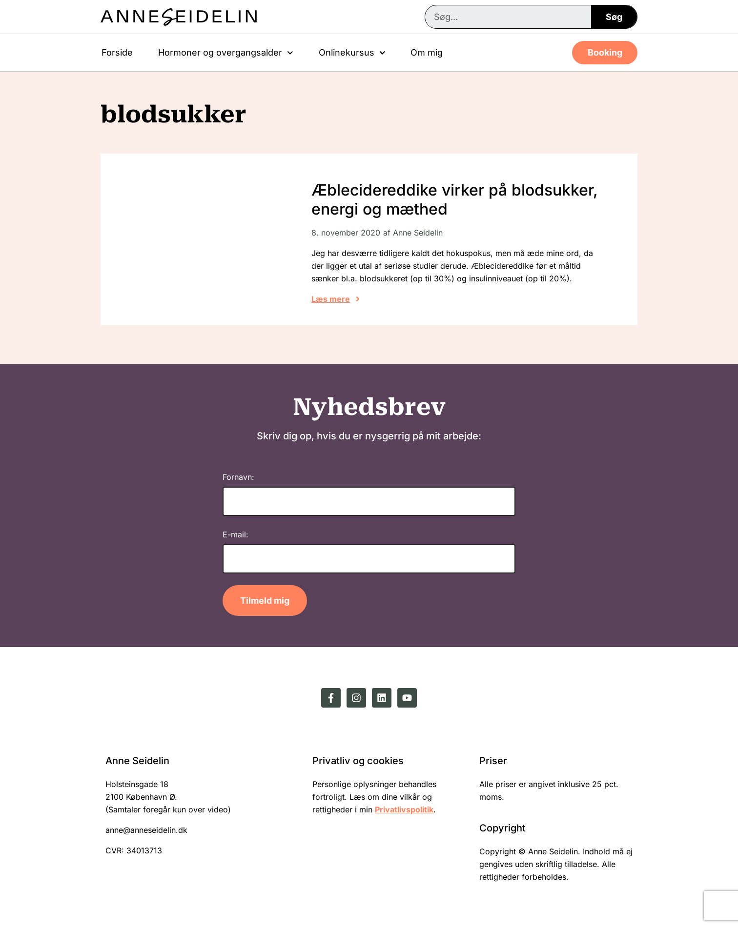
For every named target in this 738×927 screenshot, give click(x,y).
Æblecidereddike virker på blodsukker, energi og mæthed (454, 199)
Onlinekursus (352, 53)
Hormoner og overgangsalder (225, 53)
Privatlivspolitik (404, 809)
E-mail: (235, 534)
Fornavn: (238, 477)
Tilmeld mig (264, 600)
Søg (614, 17)
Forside (117, 52)
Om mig (426, 52)
